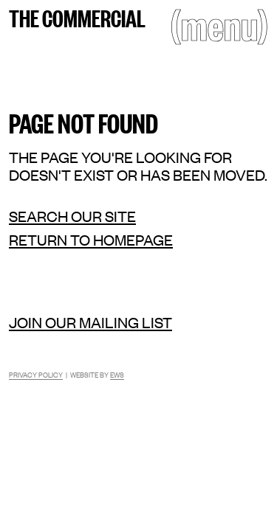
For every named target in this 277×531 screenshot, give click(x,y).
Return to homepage (91, 240)
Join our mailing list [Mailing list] (90, 322)
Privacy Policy (36, 374)
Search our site (72, 216)
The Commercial (77, 16)
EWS (117, 374)
